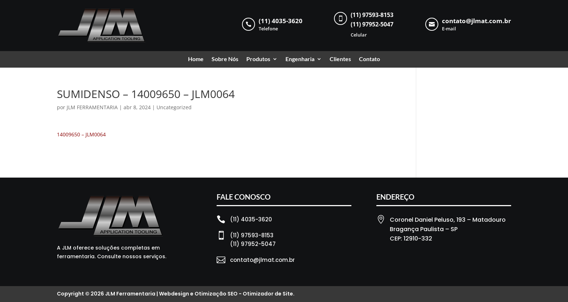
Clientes (340, 59)
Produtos (258, 59)
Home (196, 59)
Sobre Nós (225, 59)
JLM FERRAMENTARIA (92, 107)
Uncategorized (174, 107)
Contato (369, 59)
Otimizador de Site (268, 293)
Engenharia (299, 59)
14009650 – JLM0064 (81, 134)
